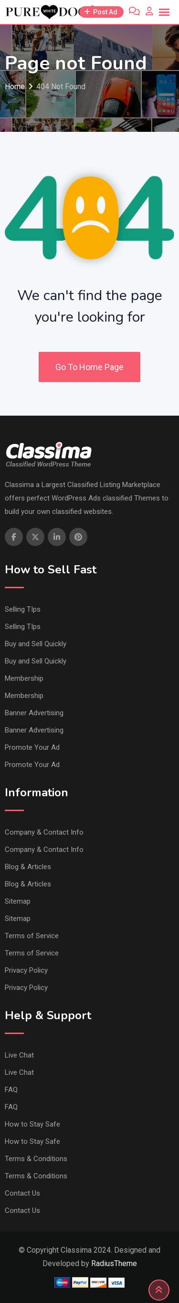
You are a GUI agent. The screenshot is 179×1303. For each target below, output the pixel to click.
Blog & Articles (28, 866)
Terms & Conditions (36, 1158)
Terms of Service (32, 935)
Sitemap (18, 901)
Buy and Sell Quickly (35, 644)
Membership (24, 678)
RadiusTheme (114, 1263)
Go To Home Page (89, 367)
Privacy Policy (26, 970)
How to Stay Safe (32, 1124)
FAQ (11, 1089)
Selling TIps (23, 609)
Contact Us (22, 1193)
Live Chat (19, 1055)
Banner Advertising (34, 713)
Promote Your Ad (32, 747)
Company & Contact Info (44, 832)
